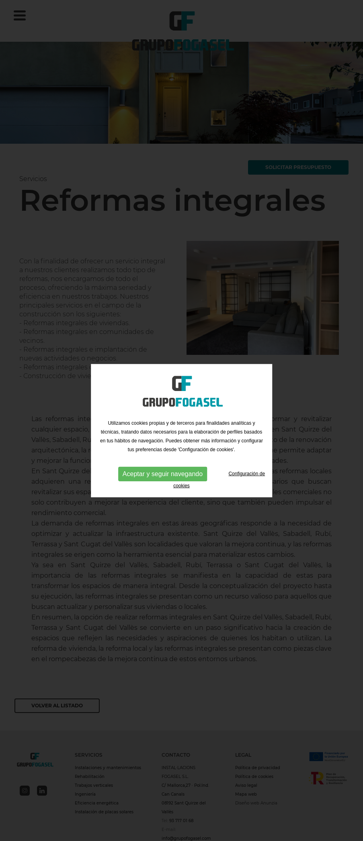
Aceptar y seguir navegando (163, 476)
